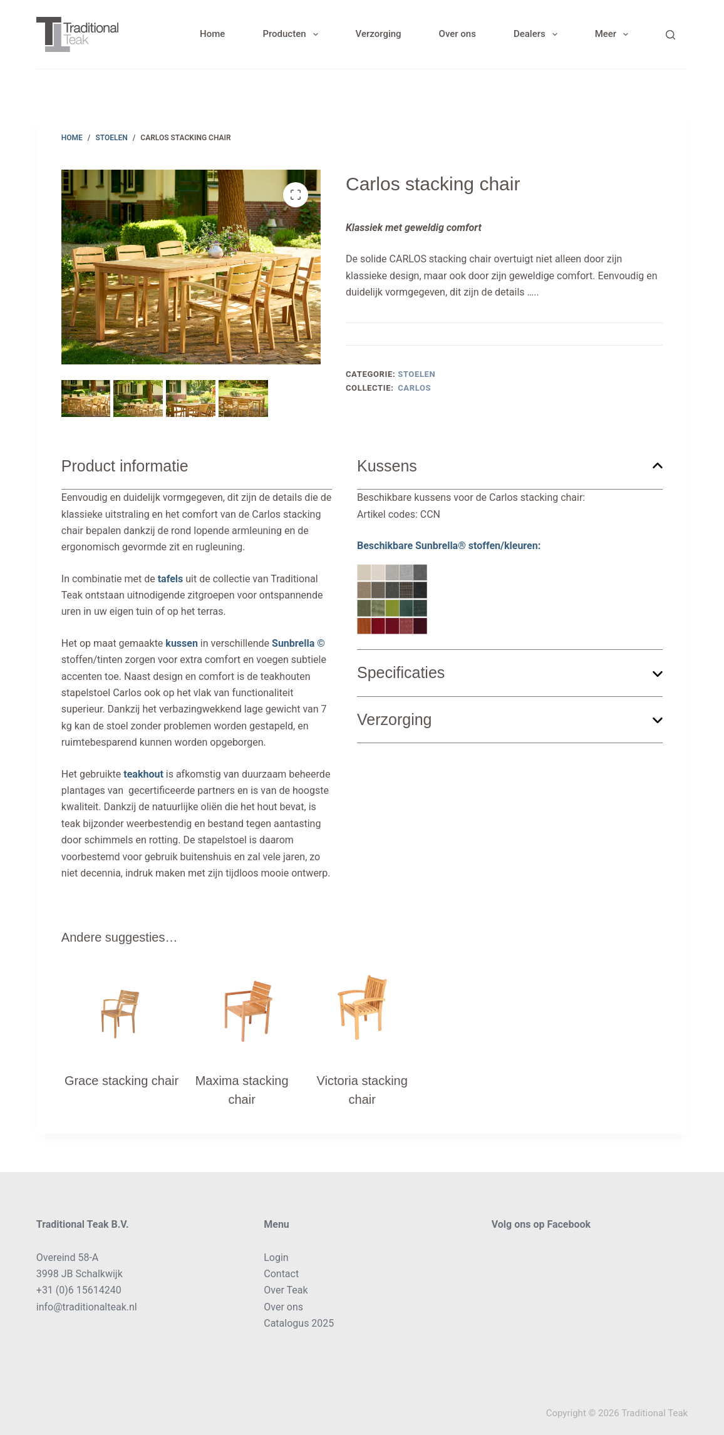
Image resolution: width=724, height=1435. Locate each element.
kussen (181, 643)
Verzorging (378, 33)
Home (212, 33)
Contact (281, 1274)
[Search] (670, 34)
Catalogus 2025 (299, 1323)
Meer (614, 34)
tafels (171, 579)
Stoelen (416, 374)
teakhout (143, 774)
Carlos (414, 388)
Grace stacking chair (121, 1081)
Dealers (538, 34)
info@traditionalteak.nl (86, 1307)
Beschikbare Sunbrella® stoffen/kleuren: (448, 587)
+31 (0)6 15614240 (79, 1290)
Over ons (457, 33)
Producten (292, 34)
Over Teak (286, 1290)
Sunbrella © (298, 643)
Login (276, 1257)
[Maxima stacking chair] (242, 1010)
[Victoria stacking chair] (362, 1010)
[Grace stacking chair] (121, 1010)
